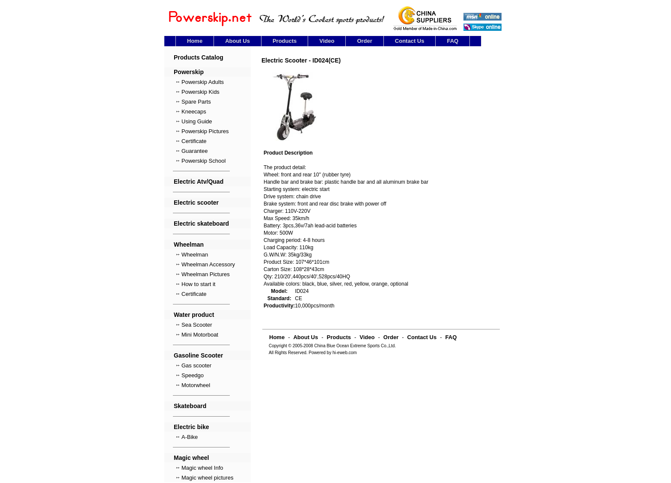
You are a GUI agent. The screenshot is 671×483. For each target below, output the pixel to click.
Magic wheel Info (202, 468)
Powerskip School (203, 161)
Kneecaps (193, 111)
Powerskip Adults (202, 82)
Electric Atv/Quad (198, 181)
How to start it (198, 284)
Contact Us (410, 41)
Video (326, 41)
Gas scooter (196, 365)
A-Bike (189, 437)
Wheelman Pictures (205, 274)
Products (285, 41)
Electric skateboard (201, 223)
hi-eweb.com (345, 352)
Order (364, 41)
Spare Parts (196, 101)
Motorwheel (195, 385)
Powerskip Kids (200, 92)
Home (194, 41)
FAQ (452, 41)
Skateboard (190, 405)
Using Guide (196, 121)
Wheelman (189, 244)
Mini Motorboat (199, 334)
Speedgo (192, 375)
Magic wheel (191, 457)
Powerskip (189, 72)
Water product (194, 314)
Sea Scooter (196, 325)
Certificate (194, 141)
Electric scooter (196, 202)
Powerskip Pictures (205, 131)
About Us (237, 41)
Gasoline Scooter (198, 355)
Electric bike (191, 426)
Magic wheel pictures (207, 477)
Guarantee (194, 151)
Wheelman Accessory (208, 264)
